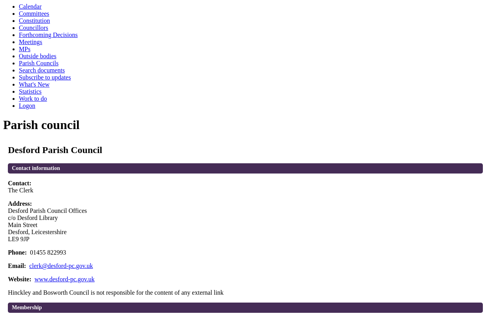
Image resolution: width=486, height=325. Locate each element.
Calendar (30, 6)
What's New (34, 84)
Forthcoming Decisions (48, 34)
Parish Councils (39, 63)
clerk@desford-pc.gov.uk (61, 265)
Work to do (33, 98)
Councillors (33, 27)
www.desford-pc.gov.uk (65, 279)
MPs (24, 49)
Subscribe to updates (45, 77)
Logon (27, 105)
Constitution (34, 20)
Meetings (30, 42)
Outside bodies (38, 56)
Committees (34, 13)
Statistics (30, 91)
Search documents (42, 70)
